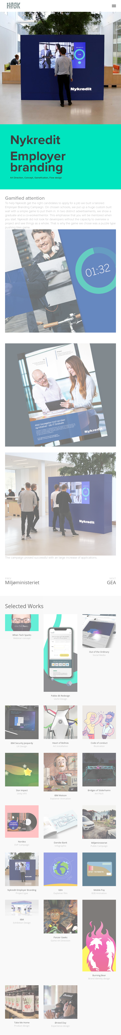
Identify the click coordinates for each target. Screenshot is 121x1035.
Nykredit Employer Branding (21, 889)
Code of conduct (99, 742)
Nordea (22, 841)
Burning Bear (99, 975)
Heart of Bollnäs (60, 742)
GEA (60, 889)
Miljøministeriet (99, 842)
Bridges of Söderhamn (99, 790)
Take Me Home (21, 1022)
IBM (22, 919)
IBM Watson (60, 795)
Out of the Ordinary (99, 651)
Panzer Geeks (60, 937)
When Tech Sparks (21, 634)
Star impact (22, 790)
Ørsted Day (60, 1022)
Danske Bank (60, 842)
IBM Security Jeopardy (22, 743)
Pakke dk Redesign (60, 695)
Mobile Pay (99, 889)
